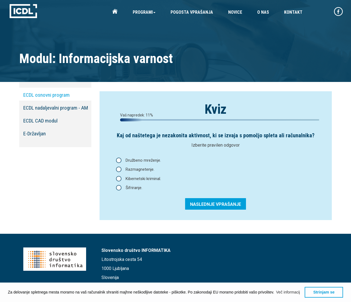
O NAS (263, 12)
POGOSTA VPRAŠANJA (192, 12)
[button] (288, 292)
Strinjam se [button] (324, 292)
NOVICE (235, 12)
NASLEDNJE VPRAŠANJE (215, 204)
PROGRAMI (144, 12)
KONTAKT (293, 12)
